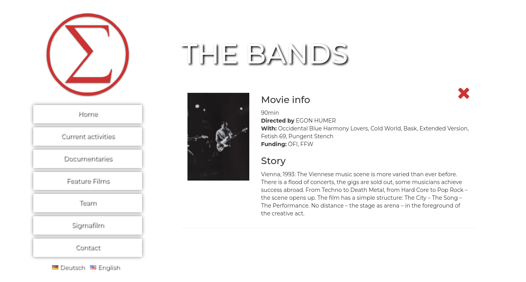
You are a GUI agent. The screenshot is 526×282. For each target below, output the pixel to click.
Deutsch (68, 267)
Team (87, 202)
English (105, 267)
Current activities (87, 136)
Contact (87, 247)
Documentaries (87, 158)
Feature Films (87, 180)
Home (87, 114)
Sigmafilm (88, 225)
